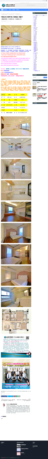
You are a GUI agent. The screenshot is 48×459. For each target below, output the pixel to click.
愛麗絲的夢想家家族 (13, 404)
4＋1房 (35, 33)
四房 (34, 24)
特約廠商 (22, 452)
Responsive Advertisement (31, 5)
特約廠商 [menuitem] (13, 9)
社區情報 (34, 42)
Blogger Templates (16, 457)
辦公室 (35, 40)
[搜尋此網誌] (38, 77)
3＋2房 (35, 32)
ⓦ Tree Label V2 (45, 72)
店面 (34, 26)
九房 (34, 60)
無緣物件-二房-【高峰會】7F (6, 13)
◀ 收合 (43, 15)
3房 (34, 30)
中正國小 (35, 43)
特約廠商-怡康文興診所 (24, 448)
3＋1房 (35, 18)
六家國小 (35, 45)
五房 (34, 22)
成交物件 (34, 27)
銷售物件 (34, 16)
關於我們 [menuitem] (5, 9)
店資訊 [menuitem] (10, 9)
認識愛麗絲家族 (23, 444)
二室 (34, 20)
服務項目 (38, 82)
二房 (34, 21)
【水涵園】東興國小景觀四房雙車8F (42, 88)
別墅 (34, 23)
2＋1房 (35, 17)
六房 (34, 63)
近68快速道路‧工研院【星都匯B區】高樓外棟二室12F (42, 96)
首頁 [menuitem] (2, 9)
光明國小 (35, 44)
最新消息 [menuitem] (17, 9)
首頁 (1, 13)
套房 (34, 25)
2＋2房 (35, 56)
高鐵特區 (35, 49)
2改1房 (35, 28)
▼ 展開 (36, 15)
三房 (34, 19)
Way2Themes (8, 457)
